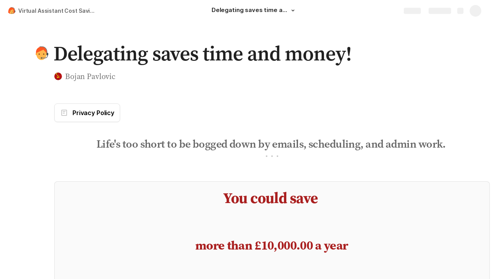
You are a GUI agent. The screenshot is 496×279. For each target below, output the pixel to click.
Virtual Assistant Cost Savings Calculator (59, 10)
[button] (293, 10)
